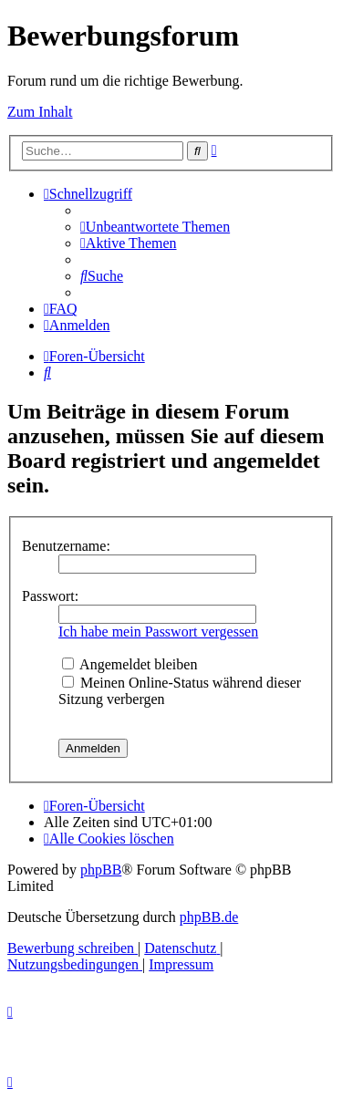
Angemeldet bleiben (129, 664)
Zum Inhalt (40, 111)
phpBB (100, 869)
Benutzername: (66, 546)
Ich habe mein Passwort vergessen (158, 631)
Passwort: (50, 596)
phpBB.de (209, 917)
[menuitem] (155, 226)
